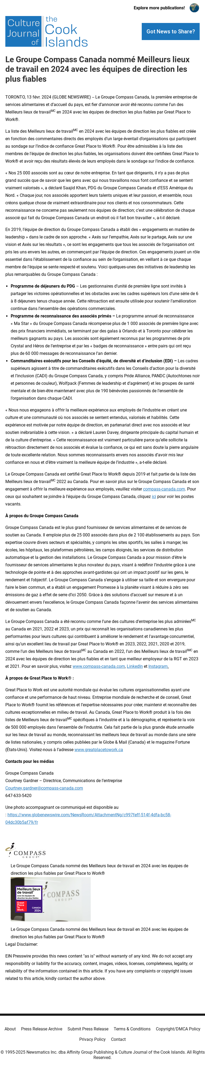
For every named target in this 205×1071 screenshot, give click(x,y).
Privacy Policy (92, 1039)
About (10, 1028)
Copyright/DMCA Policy (178, 1028)
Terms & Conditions (132, 1028)
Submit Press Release (88, 1028)
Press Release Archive (41, 1028)
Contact (118, 1039)
